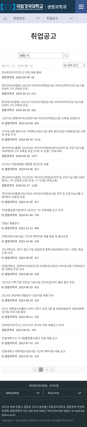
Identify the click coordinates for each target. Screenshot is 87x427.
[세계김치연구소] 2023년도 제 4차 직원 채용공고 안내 (33, 325)
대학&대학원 (12, 393)
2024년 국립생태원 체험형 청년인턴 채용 (25, 164)
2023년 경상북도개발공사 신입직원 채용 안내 (28, 295)
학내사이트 (53, 393)
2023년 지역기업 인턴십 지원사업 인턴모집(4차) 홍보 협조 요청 (38, 282)
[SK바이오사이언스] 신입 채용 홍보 (22, 72)
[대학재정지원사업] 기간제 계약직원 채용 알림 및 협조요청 (35, 236)
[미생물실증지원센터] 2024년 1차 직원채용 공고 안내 (32, 210)
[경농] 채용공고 (10, 223)
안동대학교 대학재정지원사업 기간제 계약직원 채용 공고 (33, 351)
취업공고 (52, 18)
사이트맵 (53, 385)
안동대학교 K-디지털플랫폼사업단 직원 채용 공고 (29, 338)
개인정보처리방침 (38, 385)
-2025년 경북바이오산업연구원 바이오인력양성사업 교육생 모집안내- (41, 118)
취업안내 (19, 18)
